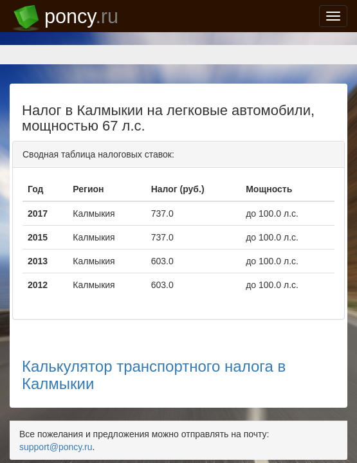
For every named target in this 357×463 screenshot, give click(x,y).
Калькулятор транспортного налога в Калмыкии (178, 304)
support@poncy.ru (300, 355)
